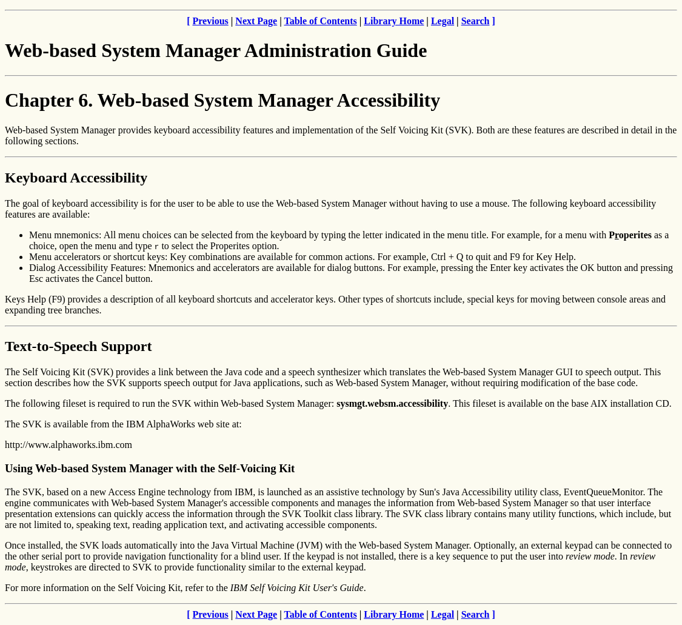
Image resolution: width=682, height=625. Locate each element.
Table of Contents (320, 21)
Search (475, 21)
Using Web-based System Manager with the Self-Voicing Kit (150, 468)
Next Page (256, 21)
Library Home (394, 21)
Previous (211, 21)
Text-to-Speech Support (78, 346)
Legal (442, 21)
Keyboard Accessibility (76, 177)
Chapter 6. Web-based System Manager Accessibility (222, 100)
